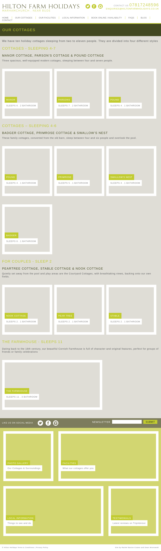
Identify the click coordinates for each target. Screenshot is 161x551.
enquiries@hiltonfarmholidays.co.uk (132, 8)
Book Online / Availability (106, 17)
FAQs (131, 17)
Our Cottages (23, 17)
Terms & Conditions (26, 547)
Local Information (73, 17)
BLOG (144, 17)
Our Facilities (47, 17)
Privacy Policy (42, 547)
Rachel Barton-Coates (131, 547)
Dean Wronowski (152, 547)
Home (5, 17)
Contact (7, 20)
